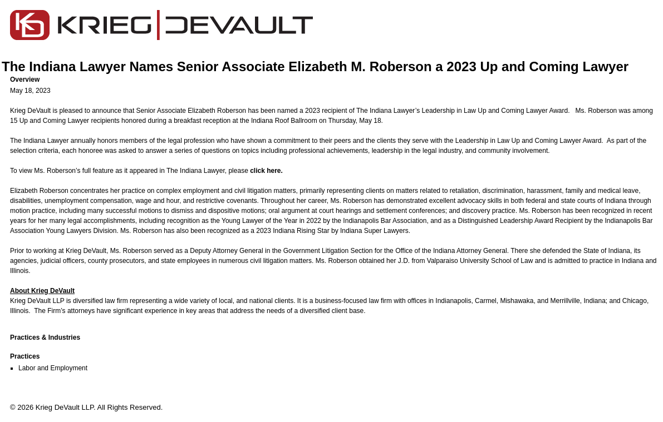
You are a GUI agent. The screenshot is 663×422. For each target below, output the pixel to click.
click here (265, 171)
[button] (335, 79)
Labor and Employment (52, 368)
